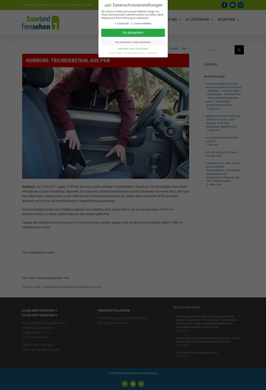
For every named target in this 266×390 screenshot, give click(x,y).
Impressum (152, 53)
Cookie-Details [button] (115, 53)
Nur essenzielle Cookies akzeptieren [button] (133, 42)
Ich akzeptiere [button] (133, 32)
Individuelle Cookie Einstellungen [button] (133, 49)
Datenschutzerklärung (134, 53)
